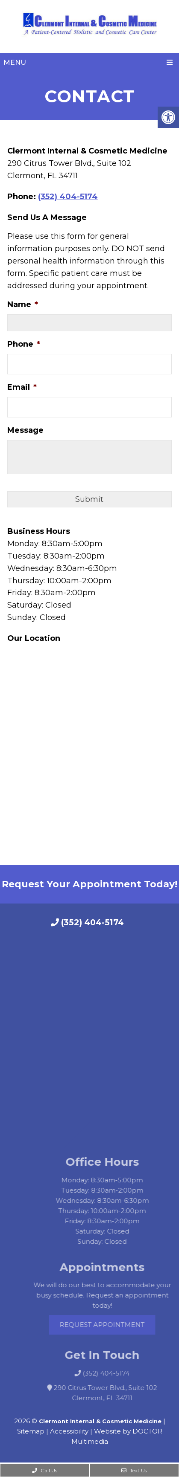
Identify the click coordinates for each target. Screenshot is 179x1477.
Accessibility (69, 1431)
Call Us (44, 1470)
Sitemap (30, 1431)
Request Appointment (110, 1325)
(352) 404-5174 (68, 196)
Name (22, 304)
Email (22, 387)
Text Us (134, 1470)
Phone (23, 344)
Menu (14, 62)
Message (25, 430)
